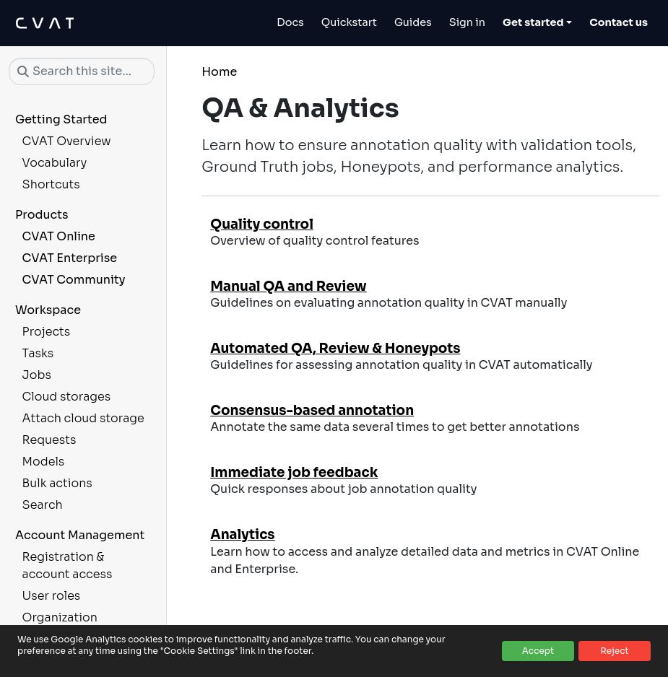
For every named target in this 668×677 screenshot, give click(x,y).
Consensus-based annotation (312, 410)
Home (219, 71)
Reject (614, 650)
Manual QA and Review (288, 286)
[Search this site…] (82, 71)
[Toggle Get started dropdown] (537, 23)
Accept (538, 650)
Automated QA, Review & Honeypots (335, 348)
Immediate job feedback (294, 472)
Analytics (242, 534)
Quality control (261, 224)
